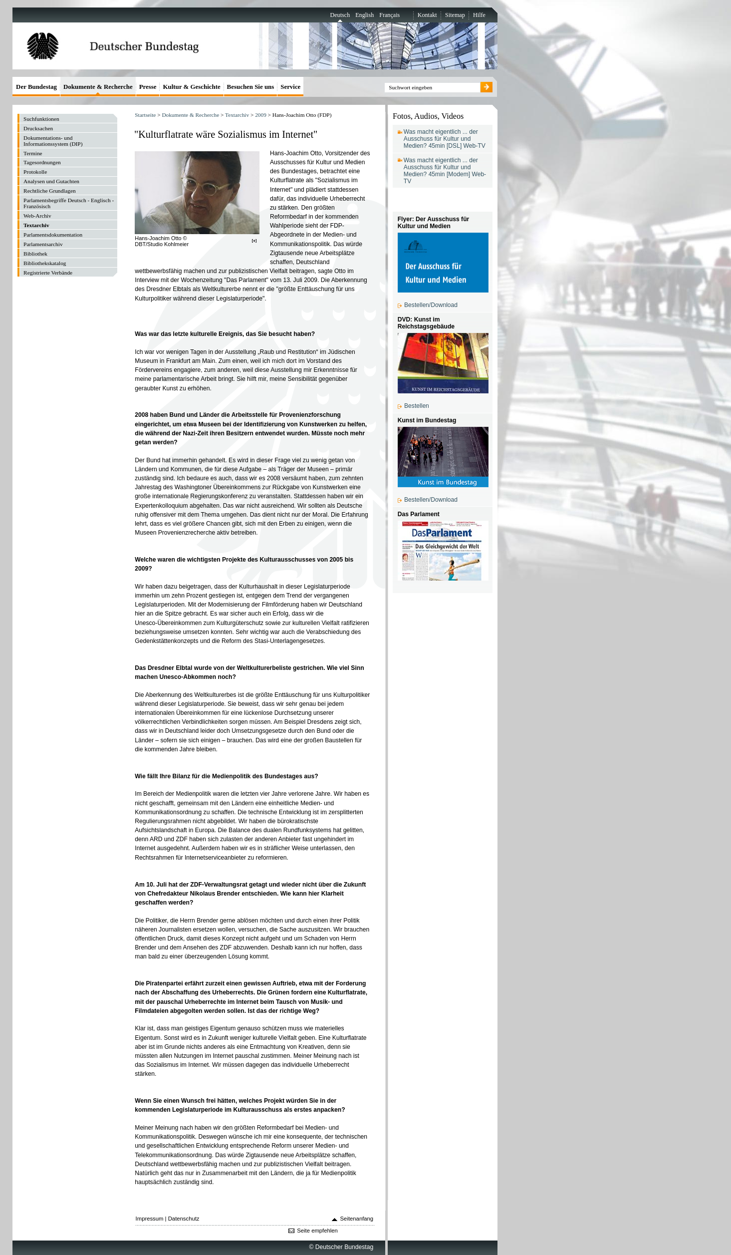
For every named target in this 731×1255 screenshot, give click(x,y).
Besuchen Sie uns (250, 86)
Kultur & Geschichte (191, 86)
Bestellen (416, 405)
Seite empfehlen (317, 1231)
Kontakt (427, 14)
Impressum (150, 1219)
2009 (260, 115)
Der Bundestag (36, 86)
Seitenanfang (357, 1219)
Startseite (145, 115)
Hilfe (479, 14)
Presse (148, 86)
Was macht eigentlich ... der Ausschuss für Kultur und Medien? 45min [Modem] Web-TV (445, 171)
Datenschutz (184, 1219)
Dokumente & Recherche (190, 115)
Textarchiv (237, 115)
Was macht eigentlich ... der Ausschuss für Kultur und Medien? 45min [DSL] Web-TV (445, 138)
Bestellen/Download (431, 305)
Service (290, 86)
